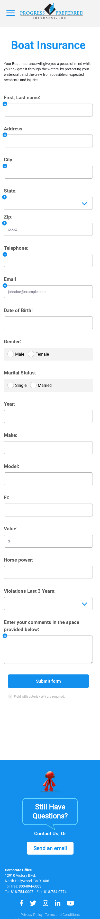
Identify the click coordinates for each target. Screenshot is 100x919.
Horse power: (18, 560)
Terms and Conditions (62, 915)
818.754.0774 (55, 892)
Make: (10, 435)
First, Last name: (22, 98)
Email (10, 279)
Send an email (50, 848)
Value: (10, 529)
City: (9, 160)
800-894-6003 (30, 886)
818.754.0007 (21, 892)
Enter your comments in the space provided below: (41, 626)
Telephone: (16, 248)
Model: (11, 466)
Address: (14, 129)
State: (10, 191)
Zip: (8, 217)
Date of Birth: (18, 310)
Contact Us (46, 834)
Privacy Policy (32, 915)
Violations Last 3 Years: (30, 591)
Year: (9, 404)
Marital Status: (20, 373)
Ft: (6, 497)
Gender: (12, 342)
